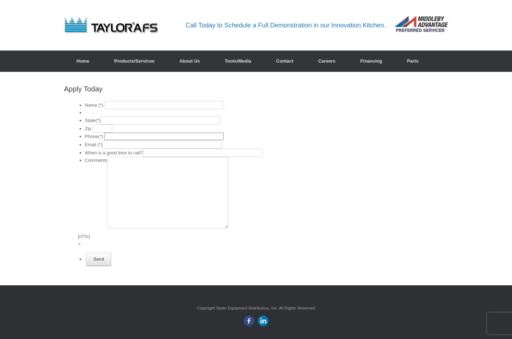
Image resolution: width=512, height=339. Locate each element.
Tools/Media (238, 61)
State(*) (93, 120)
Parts (413, 61)
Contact (284, 61)
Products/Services (134, 61)
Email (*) (94, 144)
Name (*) (94, 105)
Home (82, 61)
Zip (88, 128)
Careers (326, 61)
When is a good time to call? (114, 152)
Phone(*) (94, 136)
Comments (96, 160)
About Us (190, 61)
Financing (371, 61)
